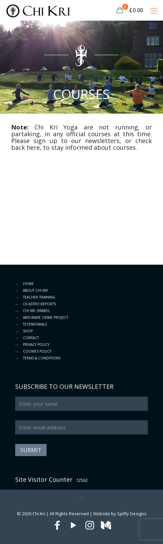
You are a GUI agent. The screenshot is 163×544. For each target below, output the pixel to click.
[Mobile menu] (154, 10)
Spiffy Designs (131, 514)
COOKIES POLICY (37, 351)
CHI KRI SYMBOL (36, 310)
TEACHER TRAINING (39, 297)
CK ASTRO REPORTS (39, 304)
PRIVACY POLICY (36, 344)
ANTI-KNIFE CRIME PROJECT (45, 317)
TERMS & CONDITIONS (41, 358)
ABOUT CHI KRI (35, 290)
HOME (28, 283)
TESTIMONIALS (35, 324)
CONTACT (31, 337)
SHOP (28, 331)
